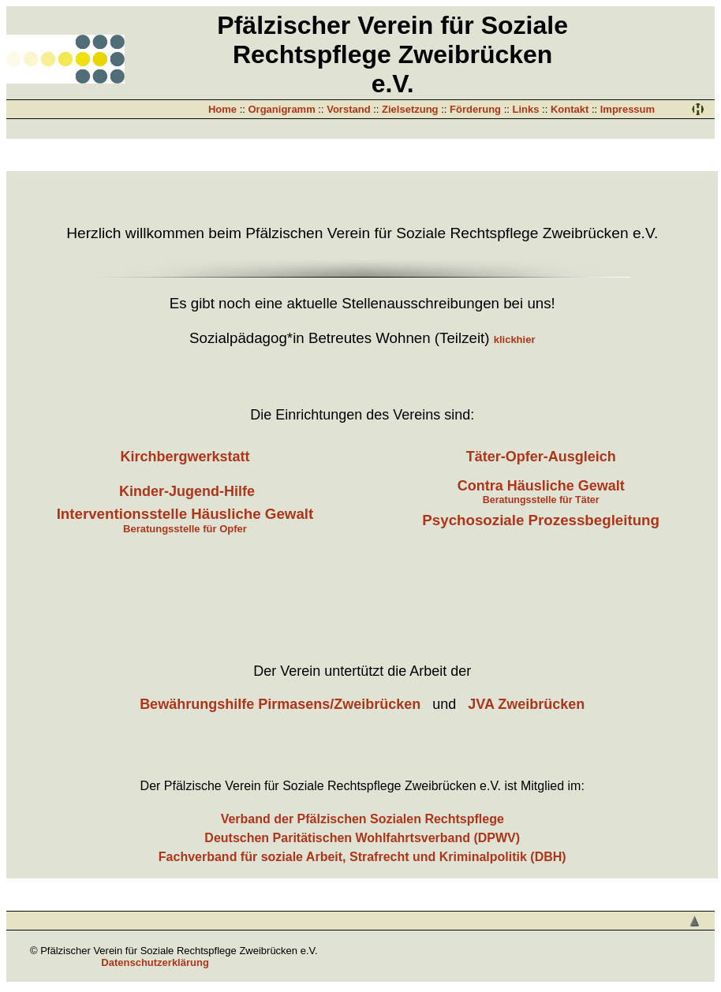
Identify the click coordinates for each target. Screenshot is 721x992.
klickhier (515, 339)
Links (525, 109)
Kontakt (569, 109)
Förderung (475, 109)
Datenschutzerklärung (155, 962)
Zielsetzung (410, 109)
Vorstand (348, 109)
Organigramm (282, 109)
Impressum (627, 109)
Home (222, 109)
